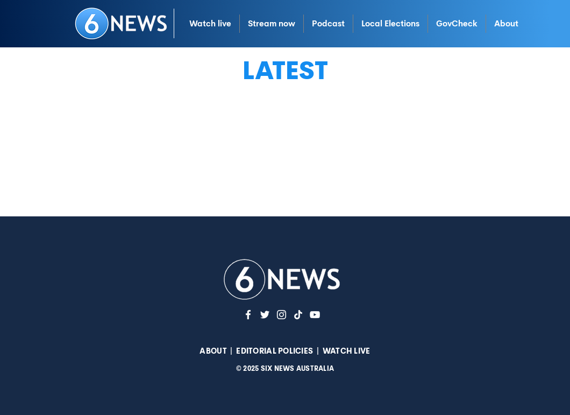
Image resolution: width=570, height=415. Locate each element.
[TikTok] (298, 314)
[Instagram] (281, 314)
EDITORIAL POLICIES (274, 351)
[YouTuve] (315, 314)
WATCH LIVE (346, 351)
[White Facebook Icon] (248, 314)
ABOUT (213, 351)
